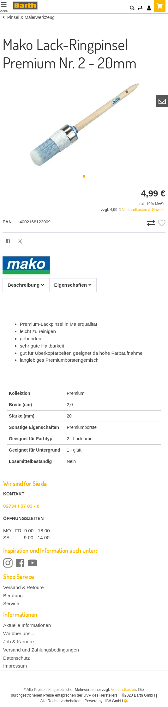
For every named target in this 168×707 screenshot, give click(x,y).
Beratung (13, 595)
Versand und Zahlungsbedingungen (41, 649)
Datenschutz (16, 658)
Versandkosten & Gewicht (143, 209)
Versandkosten (123, 689)
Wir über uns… (19, 633)
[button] (84, 176)
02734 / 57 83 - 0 (21, 506)
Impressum (15, 666)
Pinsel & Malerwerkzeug (29, 17)
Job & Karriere (18, 641)
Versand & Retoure (23, 587)
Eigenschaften (73, 285)
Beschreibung (26, 285)
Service (11, 603)
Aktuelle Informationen (27, 625)
